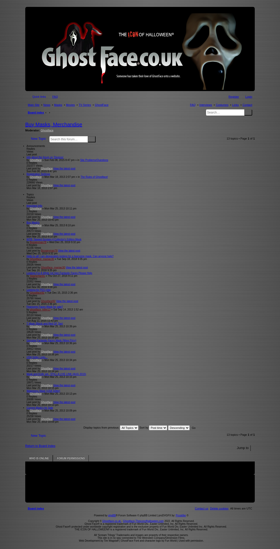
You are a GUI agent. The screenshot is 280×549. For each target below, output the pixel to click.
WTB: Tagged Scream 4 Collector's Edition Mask (54, 239)
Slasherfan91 (37, 275)
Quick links (39, 96)
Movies (70, 104)
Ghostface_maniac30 (42, 259)
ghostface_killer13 (40, 309)
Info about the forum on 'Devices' (45, 157)
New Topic (38, 139)
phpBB (112, 515)
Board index (36, 112)
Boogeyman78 (38, 242)
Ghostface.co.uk (111, 521)
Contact (247, 104)
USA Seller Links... (37, 357)
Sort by (153, 427)
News (46, 104)
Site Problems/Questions (94, 160)
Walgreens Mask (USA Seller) (43, 391)
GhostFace (102, 104)
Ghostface (47, 130)
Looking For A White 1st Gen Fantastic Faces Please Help (59, 273)
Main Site (34, 104)
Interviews (205, 104)
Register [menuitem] (233, 96)
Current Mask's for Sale (40, 407)
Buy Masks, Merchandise (53, 124)
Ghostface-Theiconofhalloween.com (143, 521)
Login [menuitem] (248, 96)
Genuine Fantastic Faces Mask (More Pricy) (51, 340)
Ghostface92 (37, 292)
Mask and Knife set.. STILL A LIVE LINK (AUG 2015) (56, 374)
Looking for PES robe (39, 290)
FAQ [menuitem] (55, 96)
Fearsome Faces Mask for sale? (45, 306)
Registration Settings (38, 174)
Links (235, 104)
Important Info (34, 205)
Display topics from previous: (110, 427)
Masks (58, 104)
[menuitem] (219, 508)
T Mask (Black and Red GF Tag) (45, 323)
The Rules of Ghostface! (94, 177)
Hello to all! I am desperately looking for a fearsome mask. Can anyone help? (70, 256)
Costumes (222, 104)
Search (248, 112)
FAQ (193, 104)
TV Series (85, 104)
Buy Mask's (33, 222)
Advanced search (99, 139)
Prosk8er (181, 515)
